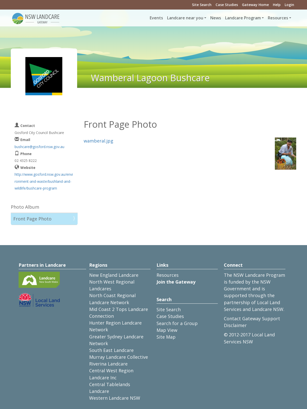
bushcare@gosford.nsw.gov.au (39, 146)
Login (289, 4)
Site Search (202, 4)
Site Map (166, 337)
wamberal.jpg (98, 141)
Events (156, 18)
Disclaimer (235, 325)
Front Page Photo (32, 219)
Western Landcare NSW (114, 398)
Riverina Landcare (108, 364)
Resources (168, 275)
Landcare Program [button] (243, 18)
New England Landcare (113, 275)
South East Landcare (111, 350)
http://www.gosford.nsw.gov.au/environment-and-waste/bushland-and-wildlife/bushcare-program (44, 181)
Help (277, 4)
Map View (167, 330)
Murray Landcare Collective (118, 357)
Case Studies (227, 4)
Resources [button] (278, 18)
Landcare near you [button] (185, 18)
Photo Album (25, 207)
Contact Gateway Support (252, 318)
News (215, 18)
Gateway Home (255, 4)
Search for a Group (177, 323)
